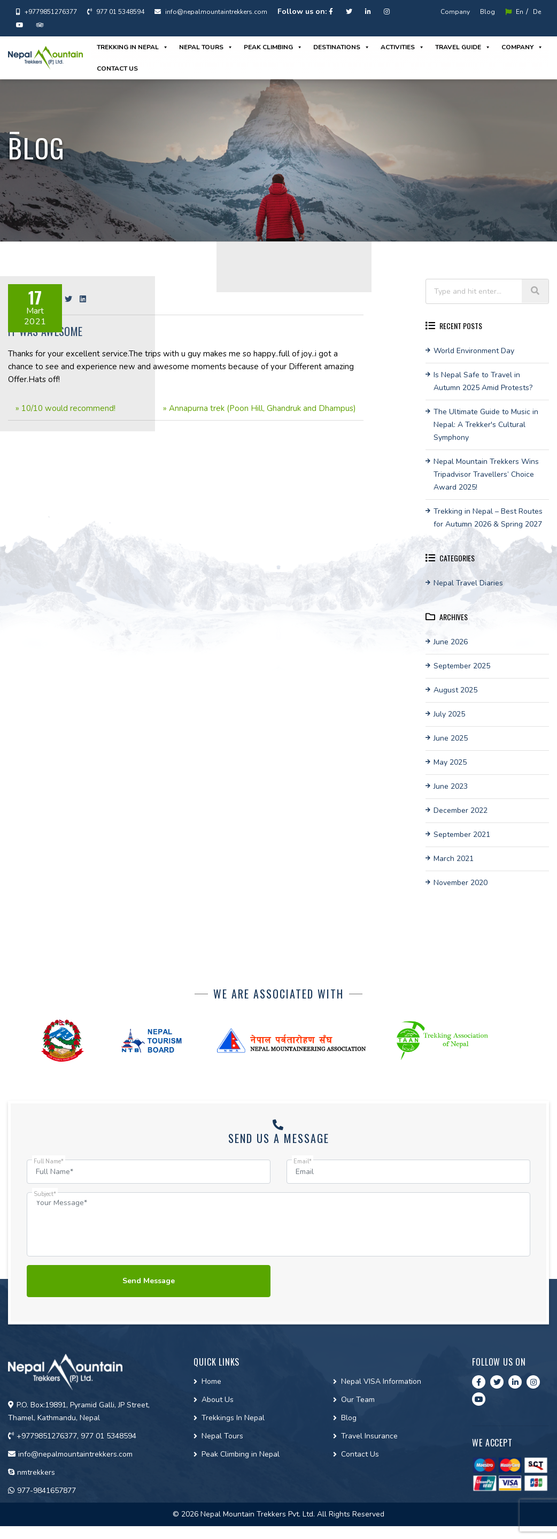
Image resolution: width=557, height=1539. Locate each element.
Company (455, 11)
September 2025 (462, 666)
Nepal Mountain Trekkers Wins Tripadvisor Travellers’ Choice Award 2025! (486, 474)
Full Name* (49, 1161)
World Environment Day (474, 351)
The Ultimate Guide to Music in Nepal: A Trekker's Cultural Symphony (486, 425)
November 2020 (461, 883)
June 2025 (451, 738)
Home (211, 1381)
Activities (402, 47)
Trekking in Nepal (132, 47)
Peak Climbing (273, 47)
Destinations (341, 47)
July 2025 (449, 714)
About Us (218, 1400)
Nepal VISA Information (381, 1381)
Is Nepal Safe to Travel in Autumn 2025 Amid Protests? (483, 381)
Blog (487, 11)
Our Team (358, 1400)
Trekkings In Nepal (233, 1418)
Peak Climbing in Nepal (241, 1454)
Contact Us (360, 1454)
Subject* (45, 1194)
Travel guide (463, 47)
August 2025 (455, 690)
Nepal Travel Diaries (468, 583)
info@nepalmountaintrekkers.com (210, 11)
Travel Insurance (369, 1436)
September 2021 (462, 834)
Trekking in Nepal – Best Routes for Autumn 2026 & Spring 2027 (488, 517)
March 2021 (454, 859)
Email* (302, 1161)
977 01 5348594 (115, 11)
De (537, 11)
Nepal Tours (206, 47)
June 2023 (451, 786)
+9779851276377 (46, 11)
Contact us (117, 68)
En (514, 11)
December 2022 (461, 810)
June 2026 (451, 642)
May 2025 (450, 762)
